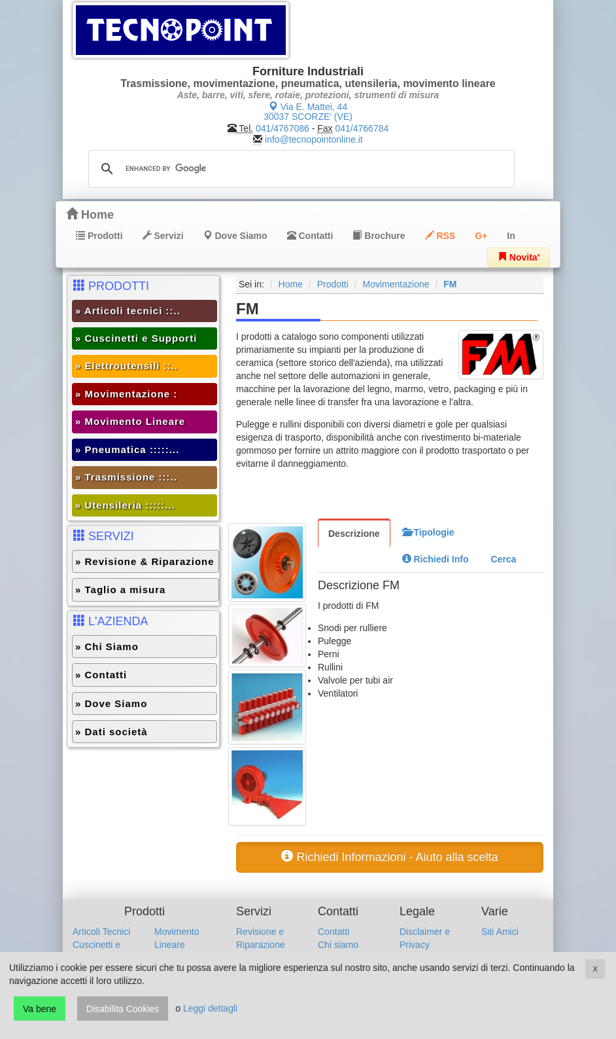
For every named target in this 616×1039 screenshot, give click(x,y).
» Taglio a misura (120, 589)
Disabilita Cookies (122, 1009)
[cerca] (299, 169)
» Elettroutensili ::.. (126, 365)
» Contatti (101, 674)
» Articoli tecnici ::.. (127, 310)
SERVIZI (103, 536)
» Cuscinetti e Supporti (136, 338)
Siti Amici (500, 931)
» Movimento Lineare (130, 421)
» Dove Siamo (111, 703)
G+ (481, 235)
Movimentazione (396, 284)
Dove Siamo (235, 235)
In (511, 235)
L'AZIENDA (110, 621)
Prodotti (99, 235)
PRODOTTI (111, 286)
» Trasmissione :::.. (126, 477)
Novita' (518, 257)
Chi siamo (338, 944)
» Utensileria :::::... (125, 505)
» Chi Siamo (107, 646)
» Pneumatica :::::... (127, 449)
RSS (440, 235)
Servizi (163, 235)
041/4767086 (282, 128)
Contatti (310, 235)
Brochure (378, 235)
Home (90, 214)
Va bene (39, 1009)
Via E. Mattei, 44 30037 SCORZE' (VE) (308, 111)
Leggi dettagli (210, 1009)
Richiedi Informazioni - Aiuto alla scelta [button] (389, 857)
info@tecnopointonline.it (314, 139)
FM (449, 284)
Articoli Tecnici (101, 931)
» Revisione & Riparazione (144, 561)
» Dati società (111, 731)
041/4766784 (362, 128)
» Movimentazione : (126, 393)
